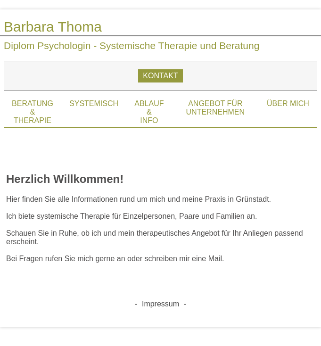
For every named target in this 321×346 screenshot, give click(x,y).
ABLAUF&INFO (149, 111)
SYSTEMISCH (93, 103)
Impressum (160, 304)
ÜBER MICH (288, 103)
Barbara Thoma (53, 26)
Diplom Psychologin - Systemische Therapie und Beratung (131, 45)
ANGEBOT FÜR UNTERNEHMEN (215, 107)
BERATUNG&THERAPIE (32, 111)
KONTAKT (160, 76)
